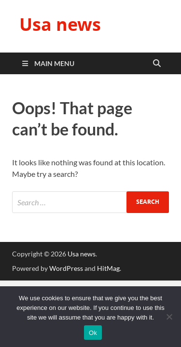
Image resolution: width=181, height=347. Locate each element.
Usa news (60, 24)
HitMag (108, 268)
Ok (93, 332)
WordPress (66, 268)
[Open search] (157, 64)
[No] (169, 316)
